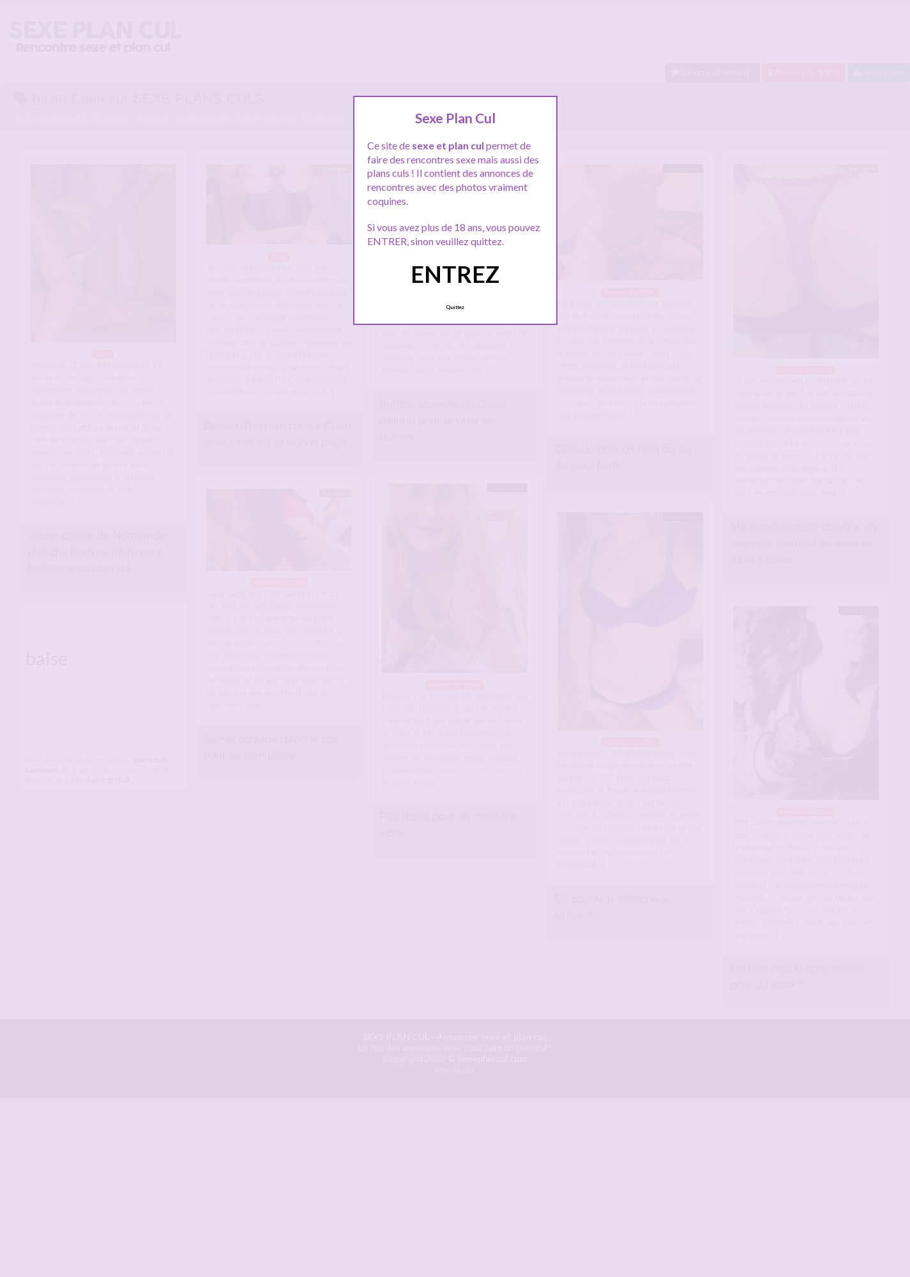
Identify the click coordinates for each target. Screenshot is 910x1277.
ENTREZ (455, 274)
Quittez (455, 307)
